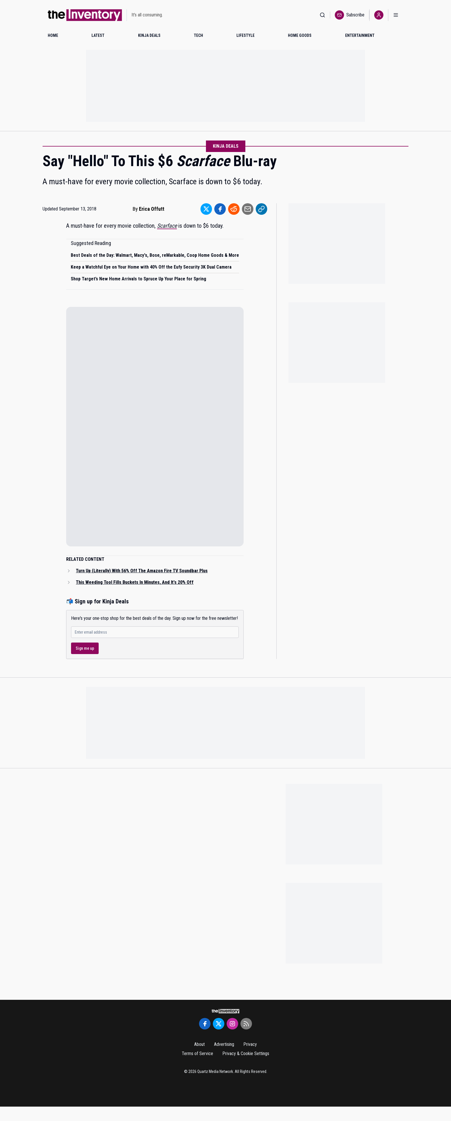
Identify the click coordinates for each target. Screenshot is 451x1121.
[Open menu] (396, 15)
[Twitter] (218, 1023)
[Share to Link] (261, 209)
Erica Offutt (151, 209)
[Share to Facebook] (220, 209)
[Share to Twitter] (206, 209)
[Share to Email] (247, 209)
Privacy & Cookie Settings (245, 1053)
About (199, 1044)
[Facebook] (205, 1023)
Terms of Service (197, 1053)
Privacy (250, 1044)
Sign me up (85, 648)
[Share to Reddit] (234, 209)
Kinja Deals (225, 146)
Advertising (224, 1044)
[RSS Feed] (246, 1023)
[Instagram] (232, 1023)
